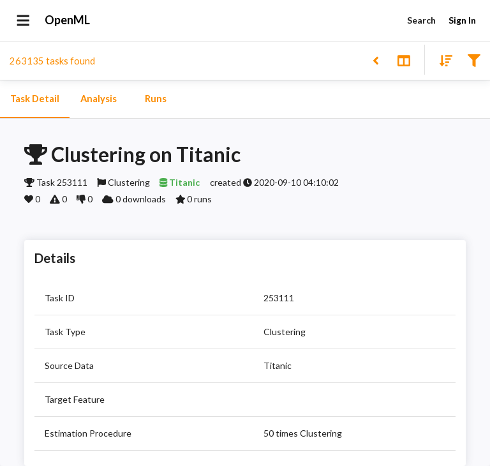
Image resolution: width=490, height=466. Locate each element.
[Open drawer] (23, 20)
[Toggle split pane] (403, 60)
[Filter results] (473, 60)
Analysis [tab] (98, 99)
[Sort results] (442, 60)
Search (421, 21)
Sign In (462, 21)
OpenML (67, 20)
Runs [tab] (155, 99)
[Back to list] (375, 60)
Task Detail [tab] (35, 99)
